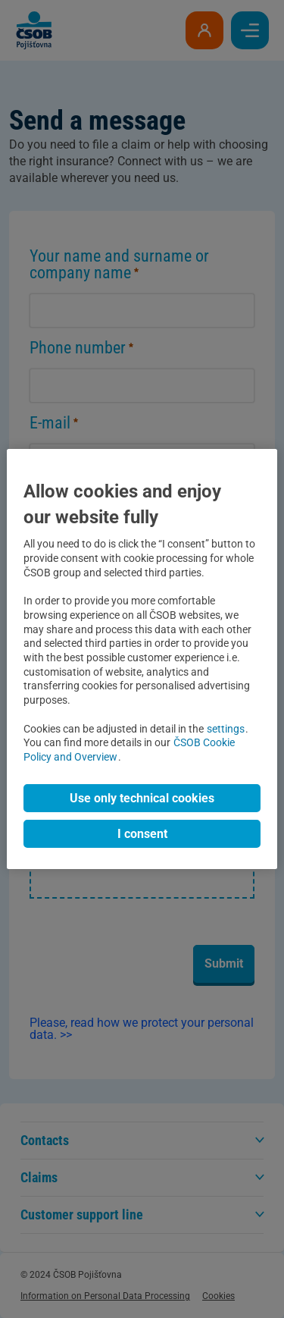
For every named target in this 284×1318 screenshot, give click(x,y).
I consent (142, 834)
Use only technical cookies (142, 798)
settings (226, 729)
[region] (141, 659)
